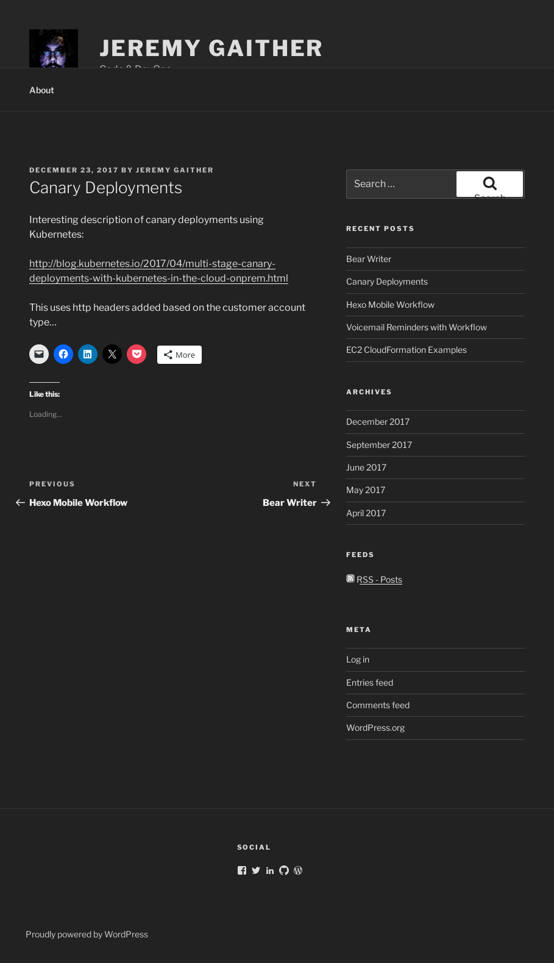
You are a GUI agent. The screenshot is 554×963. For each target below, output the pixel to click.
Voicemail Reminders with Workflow (416, 327)
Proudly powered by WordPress (87, 934)
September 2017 (379, 444)
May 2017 (365, 490)
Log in (357, 659)
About (41, 90)
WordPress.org (375, 727)
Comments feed (378, 705)
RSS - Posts (374, 579)
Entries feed (369, 682)
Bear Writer (368, 259)
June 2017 (366, 467)
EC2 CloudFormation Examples (406, 349)
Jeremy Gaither (211, 48)
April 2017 (366, 513)
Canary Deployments (387, 281)
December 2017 (378, 421)
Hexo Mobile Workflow (390, 304)
